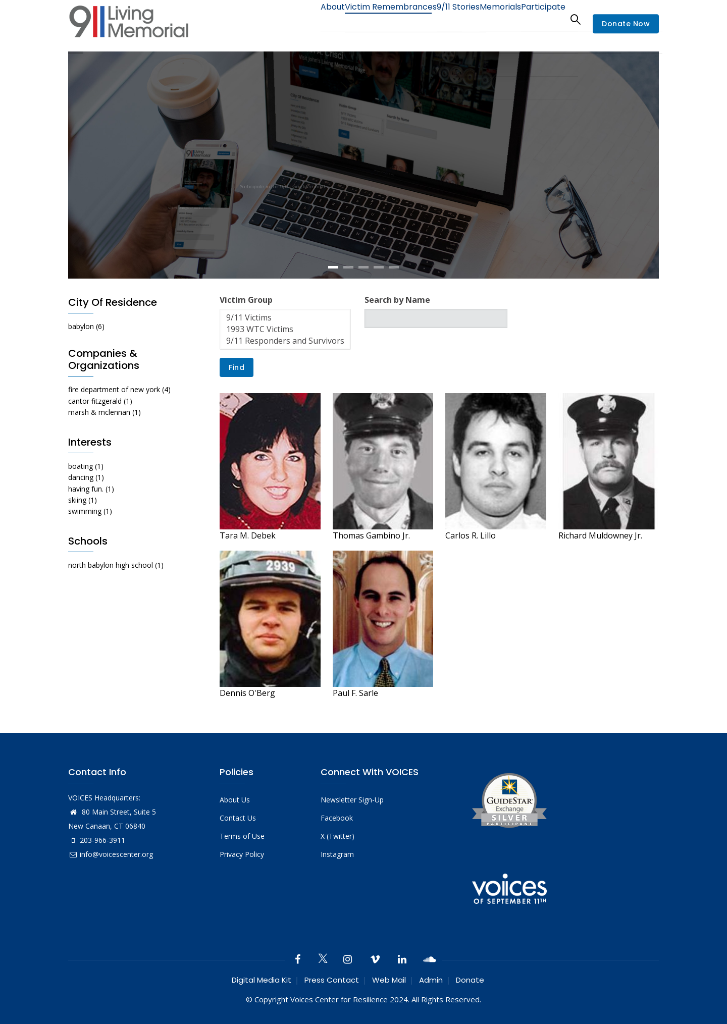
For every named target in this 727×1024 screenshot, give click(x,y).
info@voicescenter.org (110, 854)
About (300, 19)
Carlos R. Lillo (470, 535)
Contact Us (238, 818)
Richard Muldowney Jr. (600, 535)
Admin (431, 980)
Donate (470, 980)
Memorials (489, 19)
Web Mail (389, 980)
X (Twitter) (337, 836)
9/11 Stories (439, 19)
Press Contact (331, 980)
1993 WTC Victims (285, 329)
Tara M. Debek (248, 535)
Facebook (337, 818)
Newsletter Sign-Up (352, 799)
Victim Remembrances (365, 19)
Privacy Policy (242, 854)
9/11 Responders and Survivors (285, 341)
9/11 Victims (285, 318)
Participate (539, 19)
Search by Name (397, 299)
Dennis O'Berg (247, 692)
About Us (235, 799)
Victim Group (246, 299)
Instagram (337, 854)
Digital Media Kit (261, 980)
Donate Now (626, 24)
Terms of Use (242, 836)
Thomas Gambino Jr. (371, 535)
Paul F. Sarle (355, 692)
